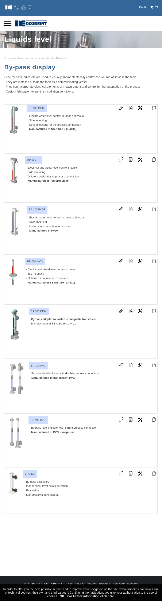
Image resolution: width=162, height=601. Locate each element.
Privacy (80, 584)
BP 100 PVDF (37, 209)
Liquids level (45, 58)
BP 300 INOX (39, 311)
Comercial (105, 584)
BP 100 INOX (37, 108)
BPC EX (30, 473)
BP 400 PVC (38, 419)
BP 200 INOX (35, 261)
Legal (69, 584)
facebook (119, 584)
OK (62, 596)
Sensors (29, 58)
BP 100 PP (33, 159)
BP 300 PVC (38, 365)
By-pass (61, 58)
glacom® (132, 584)
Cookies (92, 584)
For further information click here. (91, 596)
